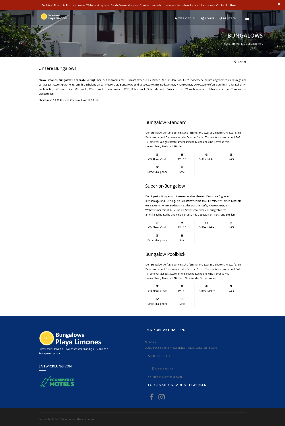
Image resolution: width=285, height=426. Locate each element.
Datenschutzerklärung (80, 349)
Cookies (102, 349)
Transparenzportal (49, 353)
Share (240, 61)
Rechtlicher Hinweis (51, 349)
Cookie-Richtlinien (226, 5)
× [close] (278, 3)
